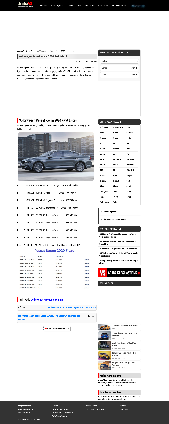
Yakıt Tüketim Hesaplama (95, 409)
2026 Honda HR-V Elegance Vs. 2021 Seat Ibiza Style (118, 249)
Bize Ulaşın (124, 409)
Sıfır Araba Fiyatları (110, 392)
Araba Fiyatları (103, 5)
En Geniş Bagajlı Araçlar (60, 409)
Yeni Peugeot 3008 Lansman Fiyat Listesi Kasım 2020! (72, 307)
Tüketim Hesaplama (119, 5)
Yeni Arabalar (89, 5)
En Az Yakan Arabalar (59, 416)
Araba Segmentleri (110, 212)
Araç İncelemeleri (24, 413)
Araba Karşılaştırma (58, 5)
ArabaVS (20, 51)
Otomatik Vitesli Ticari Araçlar (62, 413)
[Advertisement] (81, 29)
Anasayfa (43, 5)
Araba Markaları (75, 5)
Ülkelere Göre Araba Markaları (115, 220)
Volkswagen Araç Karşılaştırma (47, 299)
